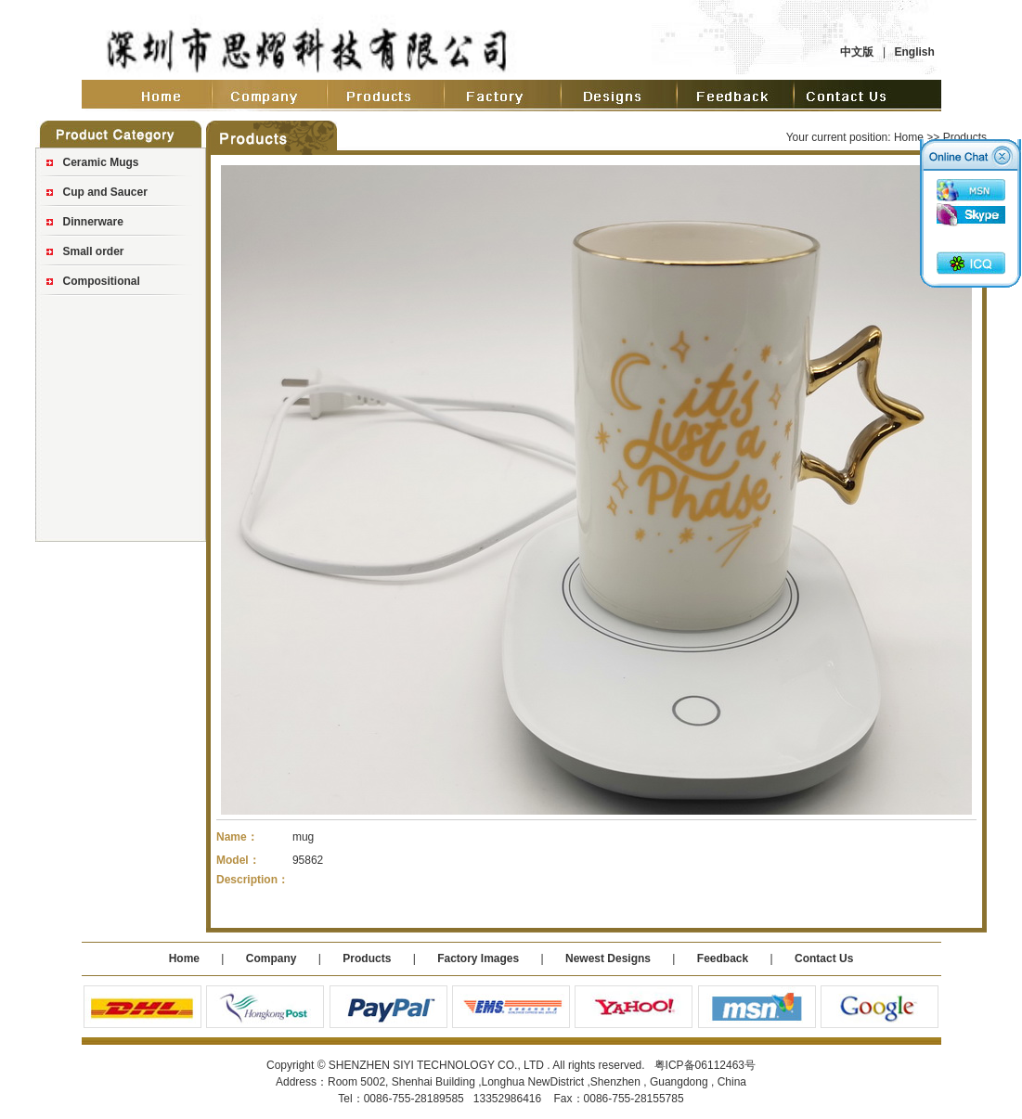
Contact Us (824, 958)
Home (909, 137)
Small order (93, 251)
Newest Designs (609, 958)
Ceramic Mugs (101, 162)
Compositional (101, 281)
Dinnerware (93, 221)
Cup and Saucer (105, 192)
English (914, 51)
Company (270, 958)
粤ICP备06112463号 (705, 1065)
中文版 (856, 51)
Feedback (722, 958)
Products (367, 958)
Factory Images (478, 958)
